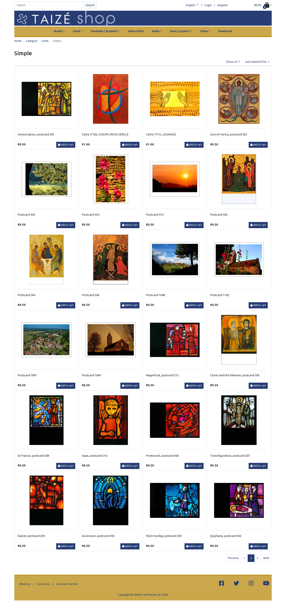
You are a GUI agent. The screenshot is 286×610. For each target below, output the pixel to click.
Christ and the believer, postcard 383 (235, 375)
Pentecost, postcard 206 (162, 455)
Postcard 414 (154, 214)
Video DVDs (136, 31)
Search (90, 5)
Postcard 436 (26, 214)
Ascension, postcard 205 (98, 536)
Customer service (67, 584)
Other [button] (204, 31)
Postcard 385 (219, 214)
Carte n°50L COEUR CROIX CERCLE (105, 134)
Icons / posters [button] (180, 31)
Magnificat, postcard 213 (162, 375)
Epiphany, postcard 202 (225, 536)
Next (266, 558)
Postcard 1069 (91, 375)
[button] (263, 5)
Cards (45, 40)
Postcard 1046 (155, 295)
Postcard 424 (90, 214)
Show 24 (232, 61)
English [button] (191, 5)
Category (31, 40)
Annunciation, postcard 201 (36, 134)
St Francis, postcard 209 (33, 455)
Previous (233, 558)
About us (25, 584)
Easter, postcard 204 (31, 536)
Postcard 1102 (219, 295)
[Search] (48, 5)
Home (18, 40)
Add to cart (65, 144)
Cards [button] (76, 31)
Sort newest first (256, 61)
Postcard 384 (26, 295)
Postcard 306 (90, 295)
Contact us (43, 584)
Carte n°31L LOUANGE (161, 134)
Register (222, 5)
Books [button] (58, 31)
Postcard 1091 (27, 375)
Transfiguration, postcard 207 (230, 455)
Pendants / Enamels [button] (104, 31)
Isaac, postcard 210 (94, 455)
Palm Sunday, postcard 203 (164, 536)
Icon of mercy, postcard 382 (228, 134)
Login (208, 5)
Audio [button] (156, 31)
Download (225, 31)
